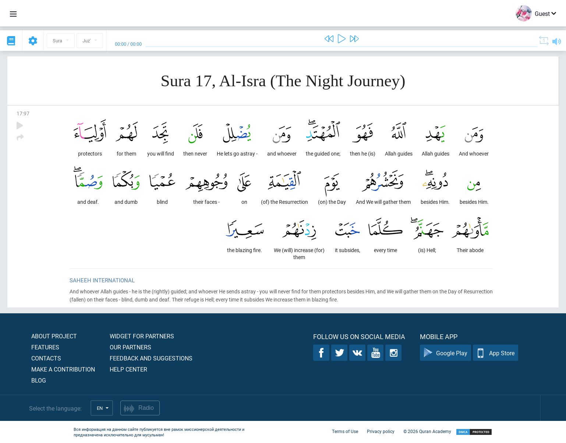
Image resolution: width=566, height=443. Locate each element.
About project (54, 336)
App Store (495, 353)
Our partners (130, 347)
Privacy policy (381, 431)
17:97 (23, 113)
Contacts (46, 358)
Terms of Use (345, 431)
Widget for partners (142, 336)
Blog (38, 380)
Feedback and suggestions (151, 358)
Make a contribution (63, 369)
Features (45, 347)
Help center (128, 369)
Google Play (445, 353)
